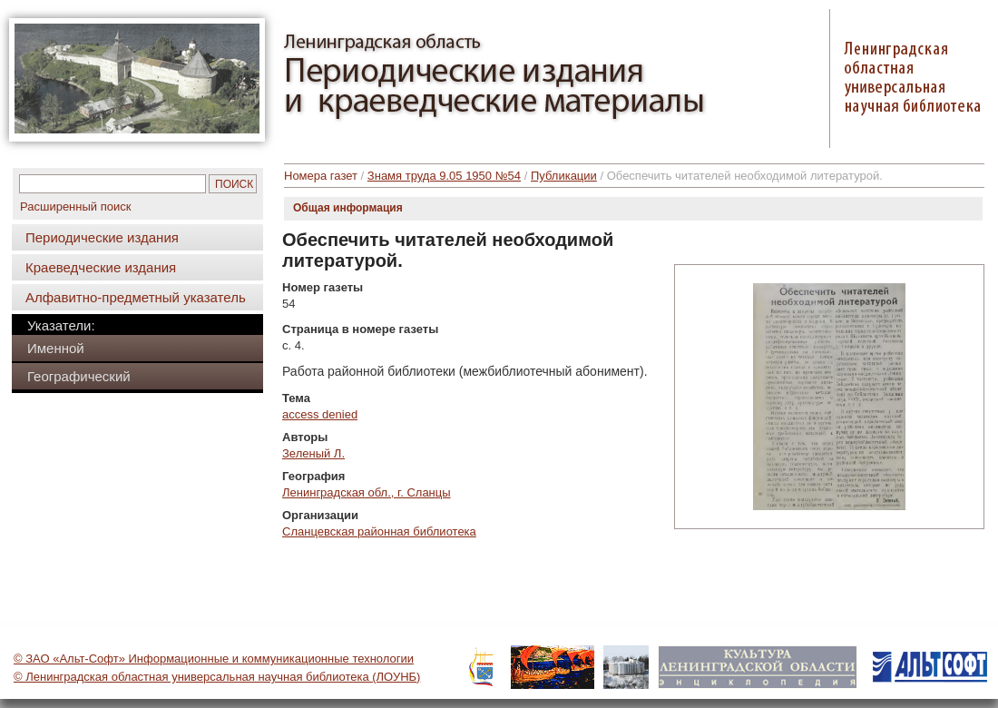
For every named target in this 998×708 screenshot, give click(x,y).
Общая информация (348, 208)
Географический (79, 376)
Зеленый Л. (313, 453)
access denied (319, 414)
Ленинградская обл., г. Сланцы (366, 492)
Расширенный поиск (75, 206)
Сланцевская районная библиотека (379, 531)
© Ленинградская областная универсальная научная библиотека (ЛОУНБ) (217, 676)
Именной (55, 348)
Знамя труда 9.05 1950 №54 (444, 175)
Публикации (564, 175)
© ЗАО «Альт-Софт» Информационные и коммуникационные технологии (214, 658)
